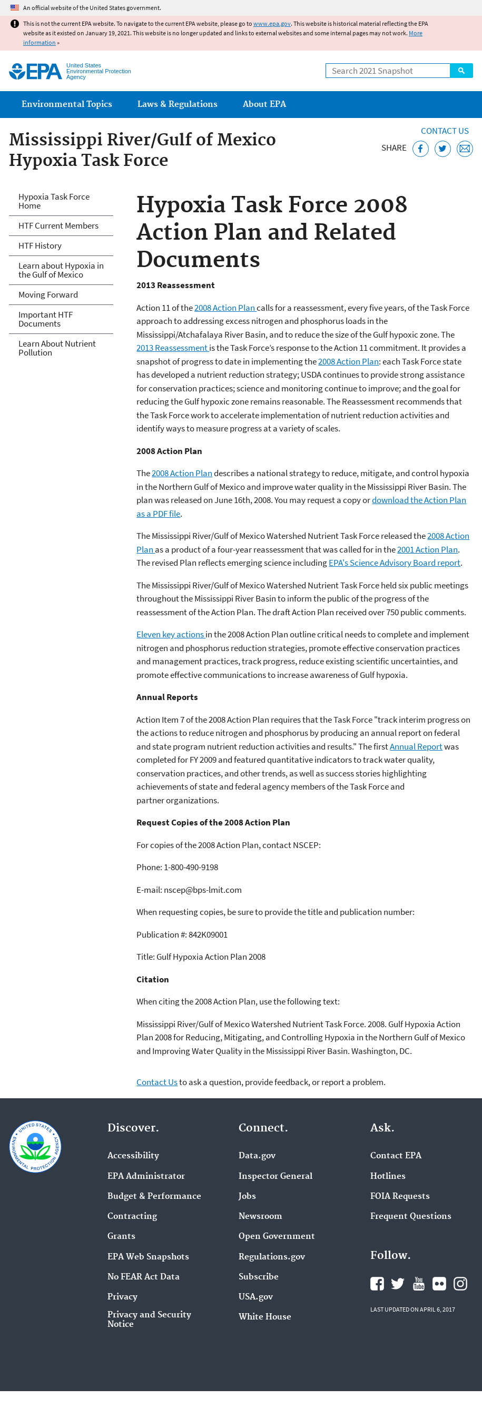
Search (461, 70)
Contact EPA (395, 1156)
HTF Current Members (58, 225)
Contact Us (445, 130)
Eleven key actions (170, 634)
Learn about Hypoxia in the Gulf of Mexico (61, 270)
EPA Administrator (146, 1176)
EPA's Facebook (377, 1284)
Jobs (247, 1197)
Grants (121, 1237)
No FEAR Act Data (143, 1277)
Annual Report (416, 746)
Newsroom (260, 1217)
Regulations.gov (272, 1257)
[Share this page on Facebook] (420, 149)
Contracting (132, 1217)
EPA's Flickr (439, 1284)
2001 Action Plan (427, 549)
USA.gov (256, 1297)
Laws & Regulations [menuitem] (177, 105)
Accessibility (133, 1156)
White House (265, 1317)
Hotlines (388, 1176)
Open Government (277, 1237)
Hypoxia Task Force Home (54, 201)
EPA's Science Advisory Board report (394, 562)
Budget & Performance (154, 1197)
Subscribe (259, 1277)
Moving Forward (48, 294)
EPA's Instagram (460, 1284)
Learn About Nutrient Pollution (57, 348)
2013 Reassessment (172, 347)
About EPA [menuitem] (264, 105)
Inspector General (275, 1176)
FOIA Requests (400, 1197)
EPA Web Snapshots (148, 1257)
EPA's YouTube (419, 1284)
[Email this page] (465, 149)
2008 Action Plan (225, 307)
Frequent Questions (410, 1217)
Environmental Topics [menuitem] (67, 105)
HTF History (40, 245)
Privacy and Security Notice (149, 1320)
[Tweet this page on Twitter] (443, 149)
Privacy (122, 1297)
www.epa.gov (272, 23)
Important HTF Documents (45, 319)
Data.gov (257, 1156)
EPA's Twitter (398, 1284)
